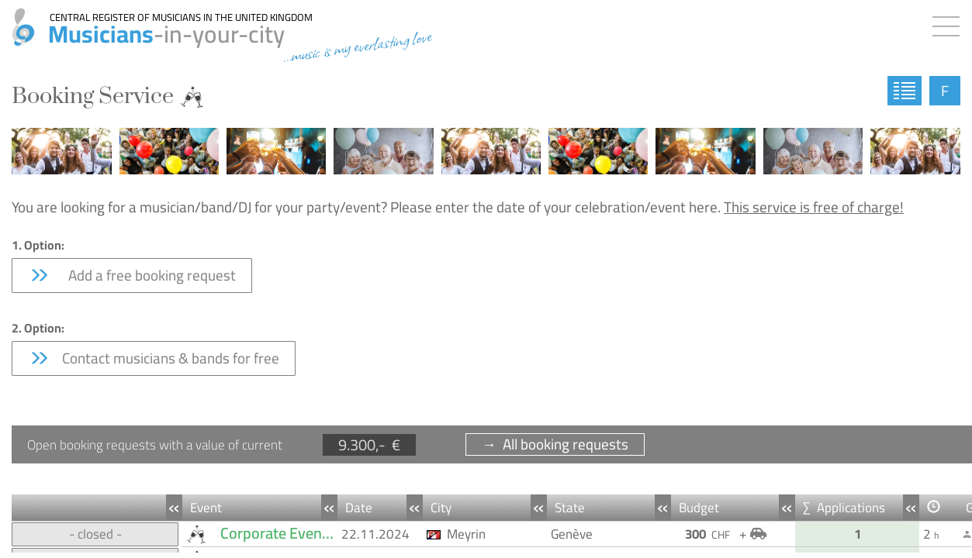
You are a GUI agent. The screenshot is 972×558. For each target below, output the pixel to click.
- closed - (95, 534)
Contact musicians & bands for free (153, 358)
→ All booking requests (555, 444)
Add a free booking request (132, 275)
